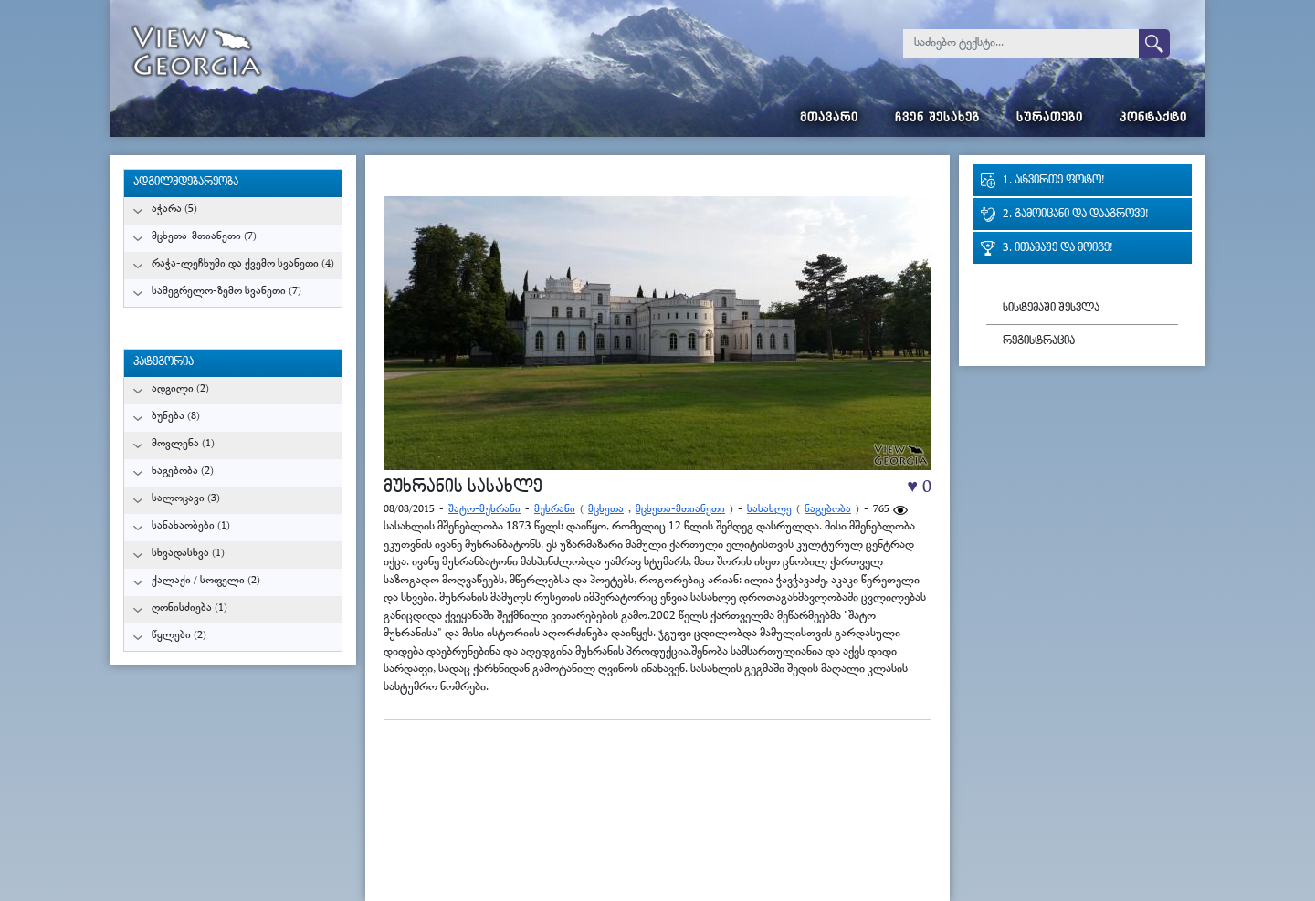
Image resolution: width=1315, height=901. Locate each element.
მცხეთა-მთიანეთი (680, 510)
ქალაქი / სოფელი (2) (206, 581)
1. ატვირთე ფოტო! (1053, 181)
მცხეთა (606, 510)
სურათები (1049, 119)
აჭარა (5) (174, 209)
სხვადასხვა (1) (188, 554)
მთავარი (829, 119)
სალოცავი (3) (186, 499)
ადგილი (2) (180, 389)
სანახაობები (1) (191, 526)
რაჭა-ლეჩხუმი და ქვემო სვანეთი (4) (243, 264)
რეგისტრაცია (1039, 342)
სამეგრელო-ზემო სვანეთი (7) (226, 292)
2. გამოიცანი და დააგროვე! (1075, 215)
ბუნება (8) (176, 417)
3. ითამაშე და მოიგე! (1057, 249)
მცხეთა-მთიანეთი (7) (204, 237)
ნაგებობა (828, 510)
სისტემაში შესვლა (1051, 309)
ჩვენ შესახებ (937, 119)
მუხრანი (554, 510)
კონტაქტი (1153, 119)
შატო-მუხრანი (484, 510)
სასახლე (769, 510)
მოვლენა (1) (183, 444)
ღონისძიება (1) (189, 608)
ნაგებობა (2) (183, 471)
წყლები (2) (179, 636)
